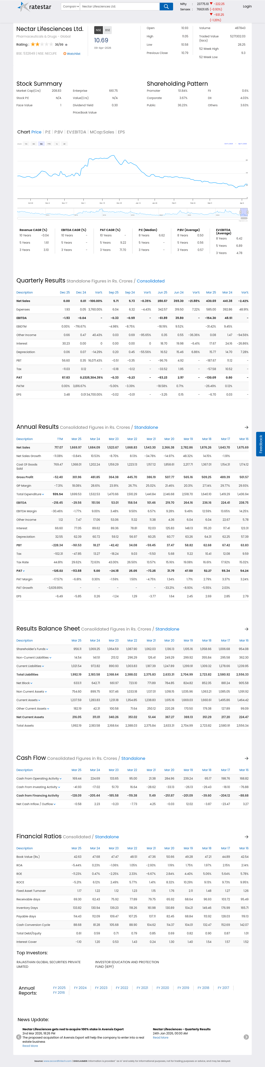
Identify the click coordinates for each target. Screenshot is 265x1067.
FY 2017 (223, 987)
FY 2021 (142, 987)
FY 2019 (183, 987)
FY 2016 (59, 992)
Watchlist (73, 54)
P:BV (58, 132)
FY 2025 (59, 987)
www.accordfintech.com (57, 1061)
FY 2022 (122, 987)
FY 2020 (163, 987)
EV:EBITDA (76, 132)
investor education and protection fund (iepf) (127, 964)
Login (247, 6)
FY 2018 (203, 987)
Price (36, 132)
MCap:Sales (102, 132)
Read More (30, 1046)
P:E (48, 132)
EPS (121, 132)
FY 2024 (80, 987)
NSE (98, 30)
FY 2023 (101, 987)
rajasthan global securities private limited (49, 964)
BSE (107, 30)
